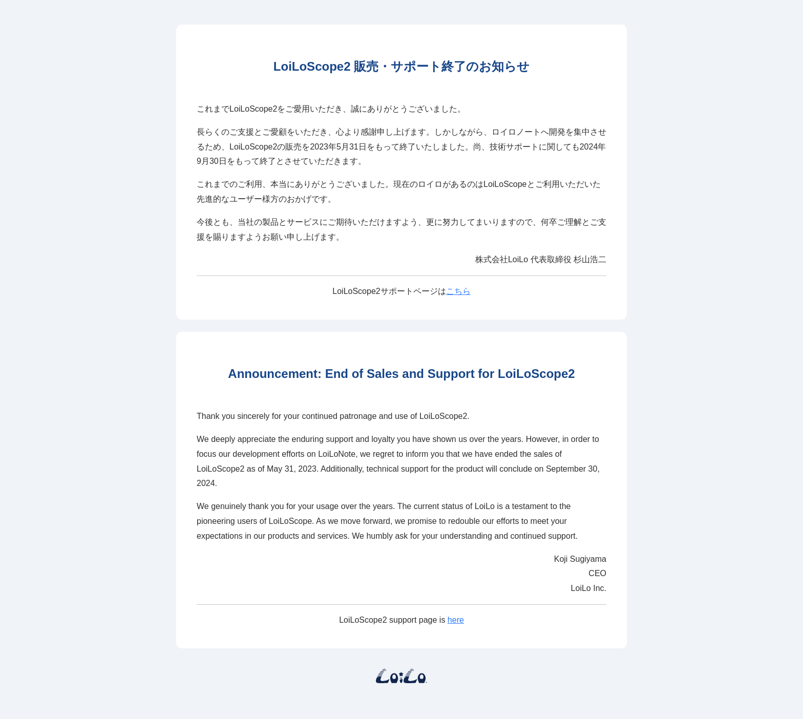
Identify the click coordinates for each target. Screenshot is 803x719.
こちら (458, 291)
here (456, 620)
